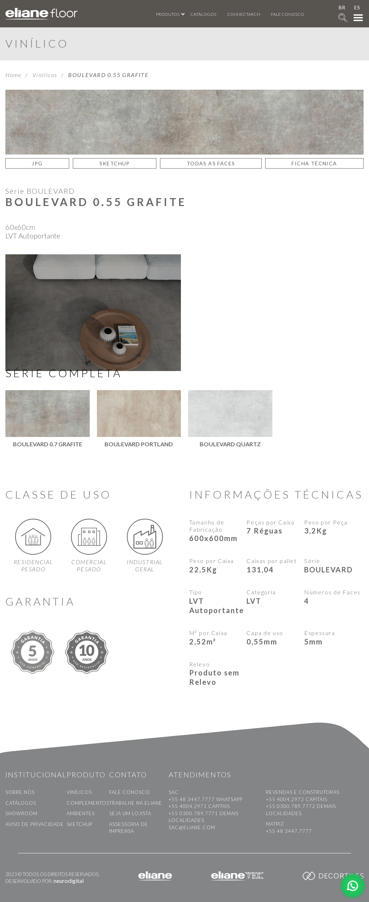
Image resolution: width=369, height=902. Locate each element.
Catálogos (203, 14)
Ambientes (81, 813)
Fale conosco (287, 14)
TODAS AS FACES (211, 163)
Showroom (21, 813)
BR (342, 7)
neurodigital (69, 880)
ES (357, 7)
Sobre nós (20, 792)
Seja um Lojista (130, 813)
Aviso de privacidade (34, 824)
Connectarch (243, 14)
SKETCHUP (114, 163)
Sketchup (80, 824)
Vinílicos (44, 74)
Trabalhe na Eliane (135, 803)
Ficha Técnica (314, 163)
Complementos (88, 803)
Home (13, 74)
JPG (37, 163)
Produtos (167, 14)
